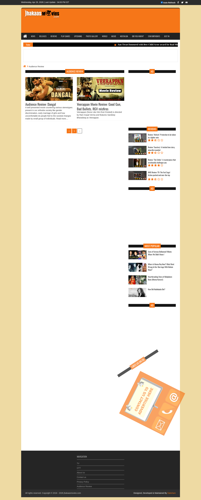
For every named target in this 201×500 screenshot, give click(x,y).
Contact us (81, 476)
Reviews (54, 36)
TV (78, 462)
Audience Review (84, 485)
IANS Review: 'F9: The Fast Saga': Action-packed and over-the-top (159, 174)
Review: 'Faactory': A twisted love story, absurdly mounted (161, 148)
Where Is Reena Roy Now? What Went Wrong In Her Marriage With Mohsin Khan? (161, 267)
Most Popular (152, 246)
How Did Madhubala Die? (156, 289)
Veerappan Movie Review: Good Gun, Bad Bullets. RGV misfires (99, 106)
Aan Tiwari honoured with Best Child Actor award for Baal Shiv (147, 44)
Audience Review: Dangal (40, 104)
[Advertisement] (114, 16)
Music (113, 36)
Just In (166, 36)
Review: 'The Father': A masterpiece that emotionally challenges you (162, 161)
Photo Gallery (92, 36)
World (104, 36)
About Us (81, 472)
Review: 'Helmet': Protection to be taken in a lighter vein (162, 136)
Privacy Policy (83, 481)
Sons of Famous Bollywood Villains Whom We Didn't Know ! (160, 253)
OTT (79, 467)
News (33, 36)
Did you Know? (138, 36)
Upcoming (78, 36)
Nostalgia (124, 36)
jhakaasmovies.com (72, 493)
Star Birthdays (154, 36)
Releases (43, 36)
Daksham (171, 493)
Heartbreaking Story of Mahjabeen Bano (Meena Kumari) (160, 278)
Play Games (65, 36)
